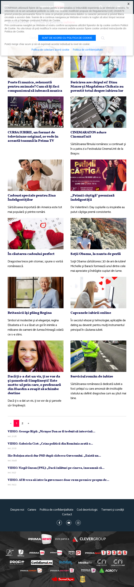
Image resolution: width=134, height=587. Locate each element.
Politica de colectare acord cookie (50, 50)
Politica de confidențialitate (56, 510)
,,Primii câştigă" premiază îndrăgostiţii (92, 197)
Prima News (40, 539)
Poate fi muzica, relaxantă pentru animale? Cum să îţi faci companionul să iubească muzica (35, 86)
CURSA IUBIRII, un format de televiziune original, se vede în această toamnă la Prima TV (33, 136)
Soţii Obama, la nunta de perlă (95, 254)
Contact (67, 514)
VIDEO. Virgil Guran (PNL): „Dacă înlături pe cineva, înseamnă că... (56, 468)
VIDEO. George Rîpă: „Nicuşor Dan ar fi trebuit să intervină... (51, 432)
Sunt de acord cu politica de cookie (67, 37)
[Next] (28, 423)
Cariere (32, 510)
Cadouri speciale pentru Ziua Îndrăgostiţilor (32, 197)
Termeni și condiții (112, 510)
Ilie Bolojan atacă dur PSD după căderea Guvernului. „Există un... (54, 456)
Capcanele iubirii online (90, 312)
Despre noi (17, 510)
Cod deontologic (87, 510)
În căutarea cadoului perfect (31, 254)
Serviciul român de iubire (91, 376)
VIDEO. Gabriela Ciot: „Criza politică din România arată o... (50, 444)
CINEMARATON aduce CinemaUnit (88, 134)
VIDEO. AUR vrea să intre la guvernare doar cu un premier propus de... (58, 480)
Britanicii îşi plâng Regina (30, 312)
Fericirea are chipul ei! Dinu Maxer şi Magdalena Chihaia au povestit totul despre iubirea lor (97, 86)
